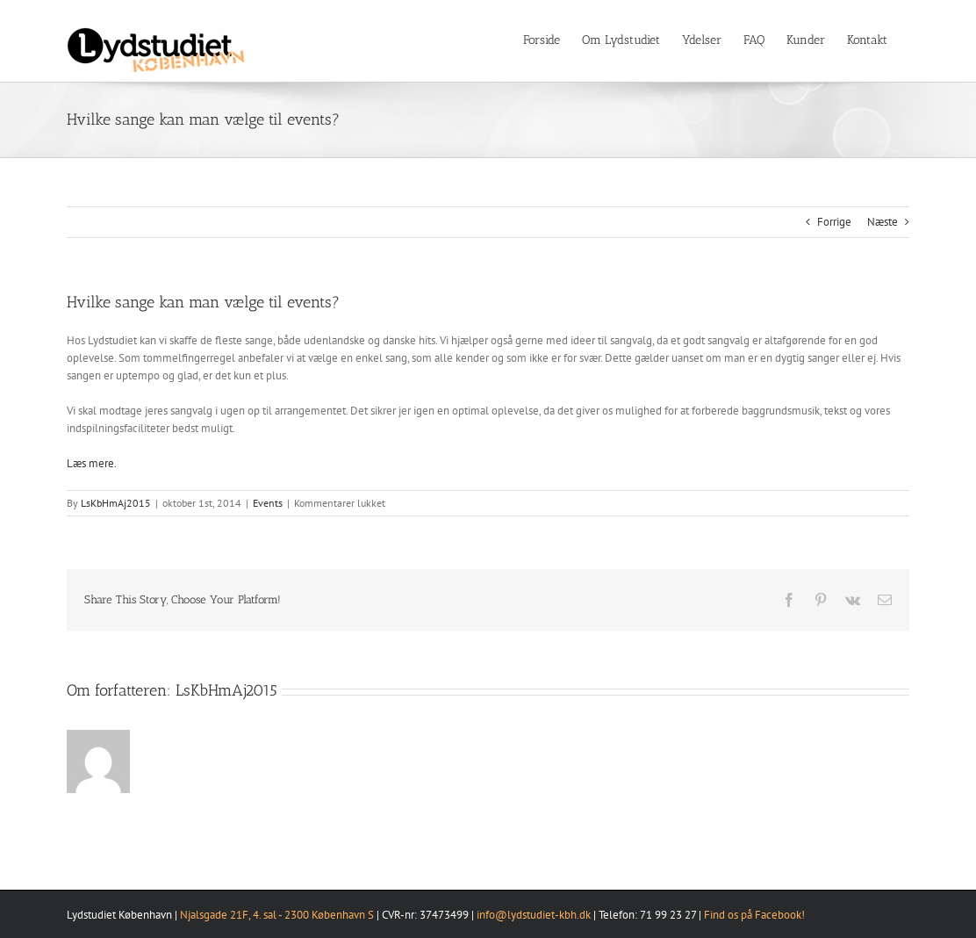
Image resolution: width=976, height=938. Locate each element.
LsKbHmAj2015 (116, 502)
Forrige (834, 221)
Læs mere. (92, 463)
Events (268, 502)
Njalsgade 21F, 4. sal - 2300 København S (277, 914)
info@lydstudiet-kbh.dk (534, 914)
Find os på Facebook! (754, 914)
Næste (882, 221)
